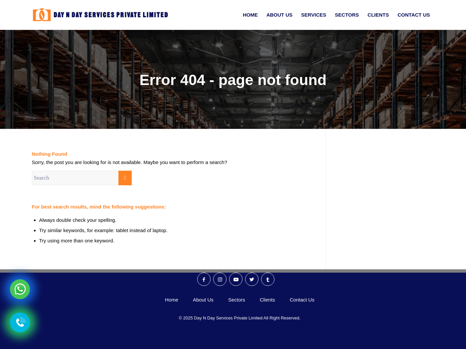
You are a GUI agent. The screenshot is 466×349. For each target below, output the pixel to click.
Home (171, 300)
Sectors (236, 300)
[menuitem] (250, 15)
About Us (203, 300)
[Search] (82, 178)
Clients (267, 300)
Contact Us (302, 300)
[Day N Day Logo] (103, 15)
